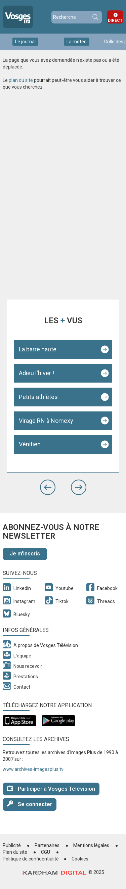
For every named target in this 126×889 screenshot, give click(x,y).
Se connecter (29, 803)
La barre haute (37, 349)
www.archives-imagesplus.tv (33, 769)
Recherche (95, 17)
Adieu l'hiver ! (36, 373)
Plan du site (15, 852)
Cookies (80, 858)
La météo (77, 41)
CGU (45, 852)
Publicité (12, 845)
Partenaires (47, 845)
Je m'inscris (25, 553)
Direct (115, 20)
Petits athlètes (38, 396)
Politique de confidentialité (31, 858)
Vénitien (30, 444)
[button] (48, 487)
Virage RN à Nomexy (46, 420)
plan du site (21, 80)
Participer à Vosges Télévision (51, 788)
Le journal (25, 41)
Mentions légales (91, 845)
